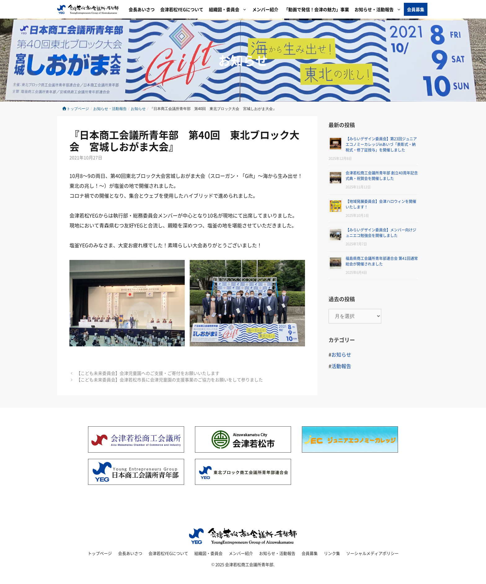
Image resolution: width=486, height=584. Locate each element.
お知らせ (243, 60)
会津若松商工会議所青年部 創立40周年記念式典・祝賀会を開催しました (382, 175)
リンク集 (332, 553)
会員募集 (415, 9)
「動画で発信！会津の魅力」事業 (316, 9)
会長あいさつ (142, 9)
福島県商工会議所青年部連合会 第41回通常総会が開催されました (382, 261)
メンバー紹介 (265, 9)
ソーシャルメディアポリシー (372, 553)
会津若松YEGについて (181, 9)
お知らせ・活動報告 (379, 9)
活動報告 (341, 366)
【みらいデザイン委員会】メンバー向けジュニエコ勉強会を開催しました (381, 232)
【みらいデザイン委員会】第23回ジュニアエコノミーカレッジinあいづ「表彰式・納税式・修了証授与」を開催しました (381, 144)
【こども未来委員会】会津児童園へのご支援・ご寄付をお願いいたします (147, 373)
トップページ (75, 109)
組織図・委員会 (229, 9)
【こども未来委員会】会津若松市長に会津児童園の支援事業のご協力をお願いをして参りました (169, 379)
